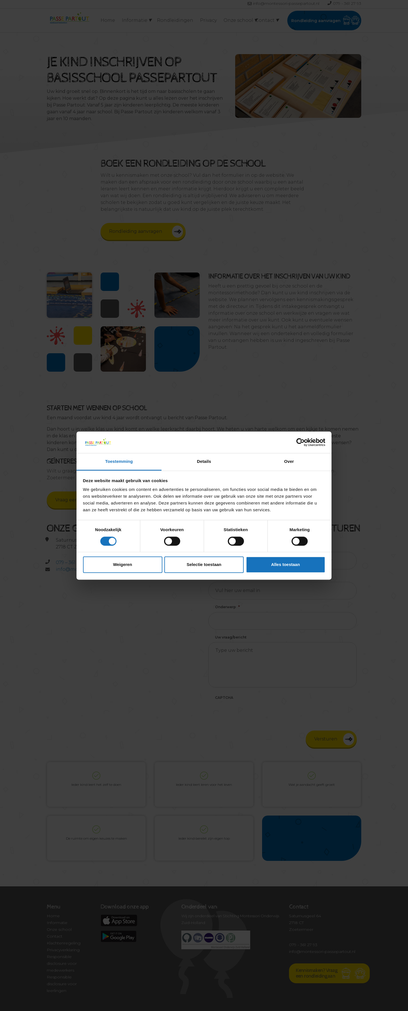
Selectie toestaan (204, 564)
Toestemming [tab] (119, 461)
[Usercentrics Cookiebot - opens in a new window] (300, 442)
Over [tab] (289, 461)
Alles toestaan (285, 564)
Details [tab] (204, 461)
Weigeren (122, 564)
